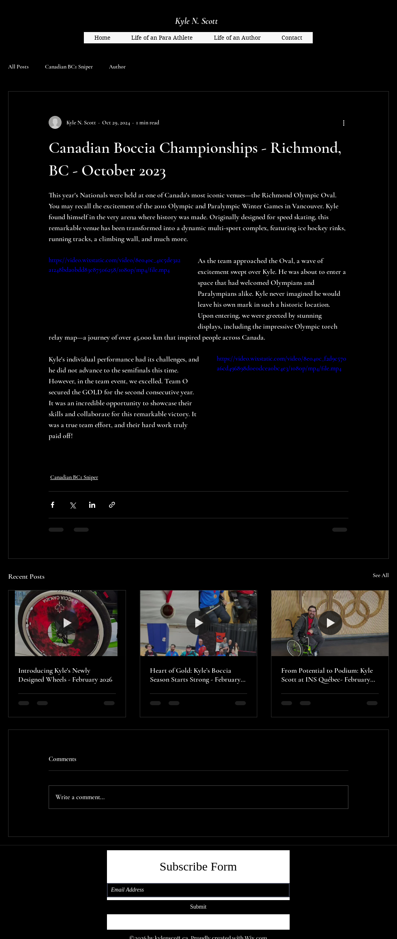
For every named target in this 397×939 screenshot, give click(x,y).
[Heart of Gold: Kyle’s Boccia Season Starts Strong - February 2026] (198, 623)
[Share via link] (112, 505)
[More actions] (343, 122)
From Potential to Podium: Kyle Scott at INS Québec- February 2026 (327, 675)
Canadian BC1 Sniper (69, 66)
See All (381, 575)
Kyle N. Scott (196, 21)
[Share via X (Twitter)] (72, 505)
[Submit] (198, 907)
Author (117, 66)
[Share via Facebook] (52, 505)
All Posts (18, 66)
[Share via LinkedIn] (92, 505)
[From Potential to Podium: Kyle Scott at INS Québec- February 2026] (329, 623)
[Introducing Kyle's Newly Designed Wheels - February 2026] (67, 623)
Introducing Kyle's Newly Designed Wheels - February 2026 (65, 675)
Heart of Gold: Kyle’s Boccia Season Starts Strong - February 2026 (195, 675)
